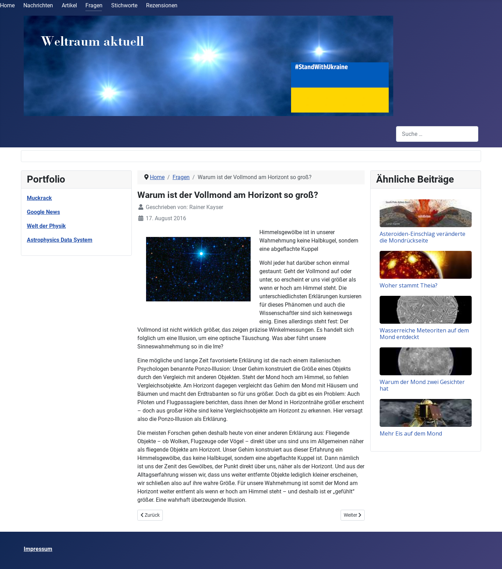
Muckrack (39, 198)
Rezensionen (161, 5)
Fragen (93, 5)
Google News (43, 212)
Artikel (69, 5)
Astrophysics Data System (59, 240)
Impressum (38, 549)
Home (7, 5)
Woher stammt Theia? (409, 285)
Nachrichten (38, 5)
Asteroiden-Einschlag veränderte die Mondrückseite (422, 237)
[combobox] (437, 134)
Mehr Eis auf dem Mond (411, 433)
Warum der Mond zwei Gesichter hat (422, 385)
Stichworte (124, 5)
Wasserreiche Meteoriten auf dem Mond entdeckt (424, 333)
